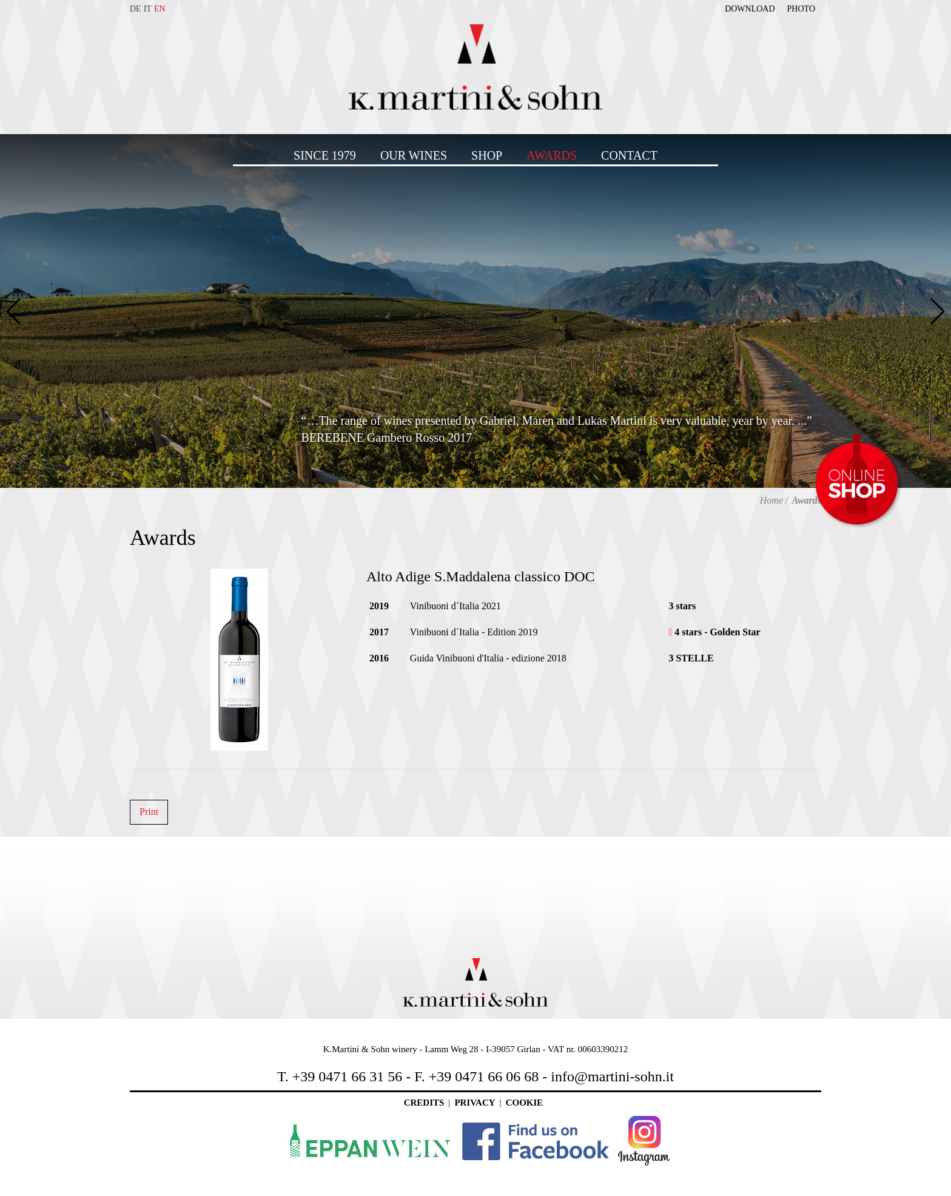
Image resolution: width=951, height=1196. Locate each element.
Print (148, 811)
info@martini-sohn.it (612, 1076)
